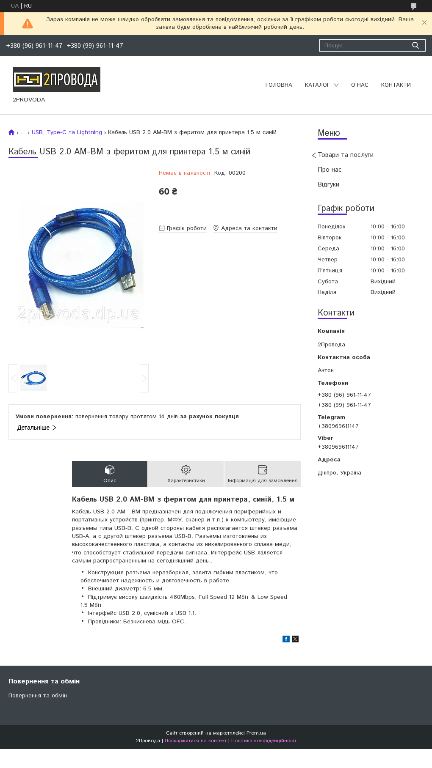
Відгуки (328, 184)
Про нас (330, 169)
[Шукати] (415, 45)
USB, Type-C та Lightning (67, 132)
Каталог (317, 85)
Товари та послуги (346, 155)
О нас (359, 85)
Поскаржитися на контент (196, 740)
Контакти (396, 85)
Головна (279, 85)
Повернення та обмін (37, 695)
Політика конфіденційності (263, 740)
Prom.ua (256, 733)
